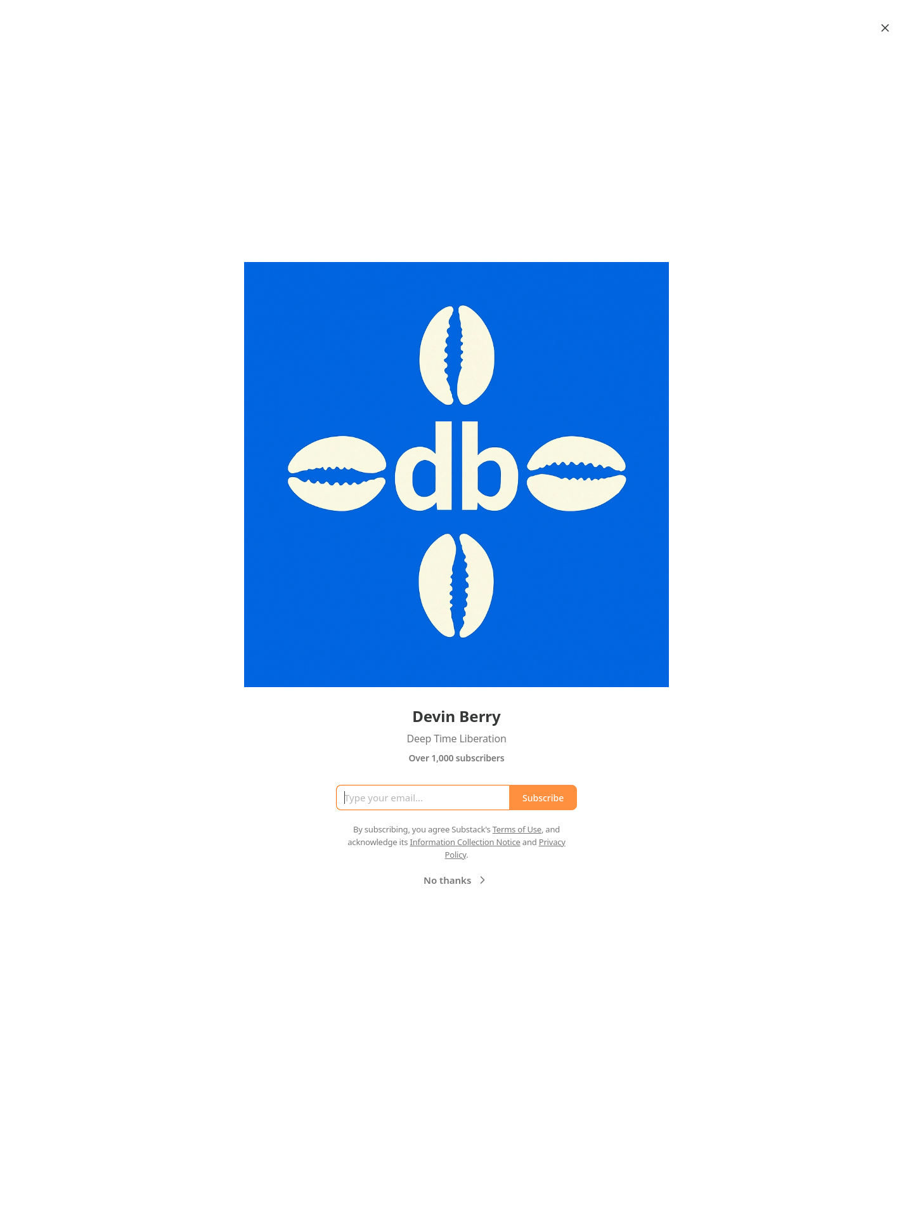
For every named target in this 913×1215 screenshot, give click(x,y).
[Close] (885, 28)
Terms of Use (517, 829)
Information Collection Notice (465, 842)
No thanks (456, 880)
